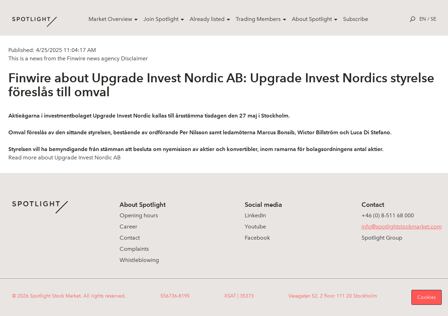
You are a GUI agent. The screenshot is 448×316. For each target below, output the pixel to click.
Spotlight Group (382, 237)
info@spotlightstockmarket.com (402, 226)
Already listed (207, 19)
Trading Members (258, 19)
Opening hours (139, 215)
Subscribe (355, 19)
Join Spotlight (161, 19)
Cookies (426, 297)
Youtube (255, 226)
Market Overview (110, 19)
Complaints (134, 249)
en (422, 19)
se (433, 19)
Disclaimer (134, 58)
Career (128, 226)
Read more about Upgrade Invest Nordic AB (64, 157)
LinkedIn (255, 215)
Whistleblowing (139, 260)
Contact (130, 237)
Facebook (257, 237)
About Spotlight (312, 19)
